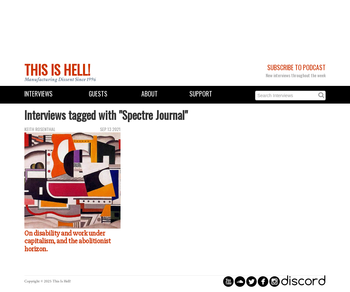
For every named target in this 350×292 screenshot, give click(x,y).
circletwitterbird (251, 281)
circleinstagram (274, 281)
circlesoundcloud (240, 281)
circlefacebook (263, 281)
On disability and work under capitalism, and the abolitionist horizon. (67, 241)
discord (303, 281)
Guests (98, 93)
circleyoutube (228, 281)
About (149, 93)
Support (200, 93)
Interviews (38, 93)
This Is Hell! (57, 69)
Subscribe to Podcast (296, 67)
